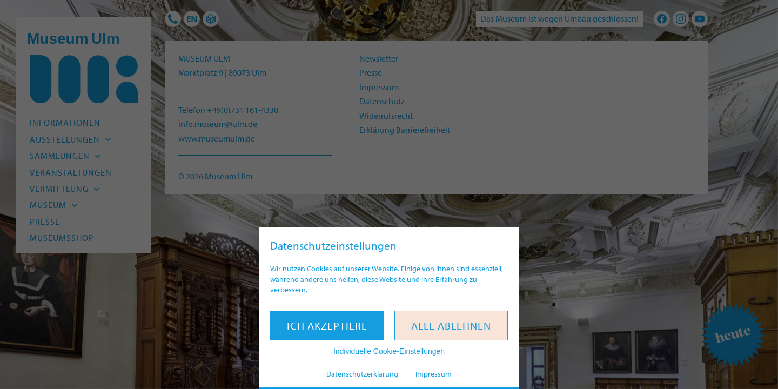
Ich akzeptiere (327, 325)
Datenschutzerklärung (362, 374)
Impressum (433, 374)
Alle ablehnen (451, 325)
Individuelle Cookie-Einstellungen (389, 351)
